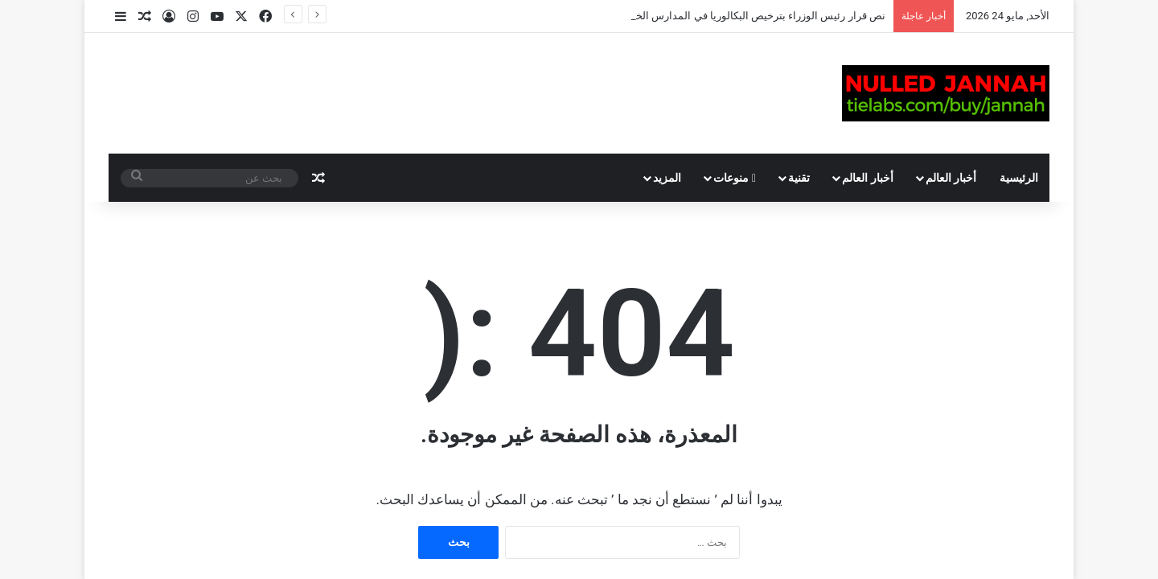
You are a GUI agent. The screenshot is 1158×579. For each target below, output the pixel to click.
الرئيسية (1019, 177)
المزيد (667, 177)
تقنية (799, 177)
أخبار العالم (951, 177)
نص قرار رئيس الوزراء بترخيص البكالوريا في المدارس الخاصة (751, 16)
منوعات (734, 177)
